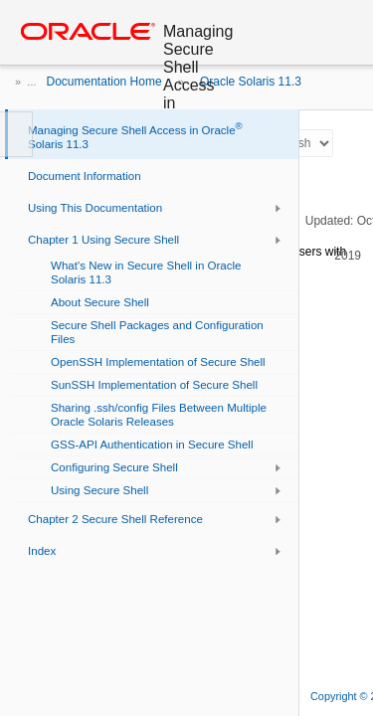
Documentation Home (104, 82)
